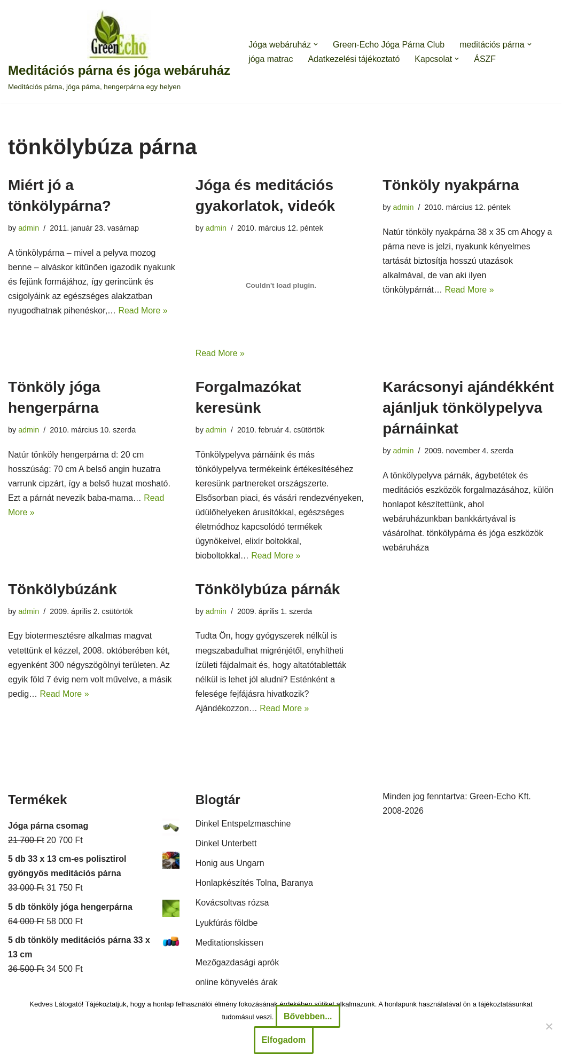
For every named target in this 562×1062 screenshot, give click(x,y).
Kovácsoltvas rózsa (232, 904)
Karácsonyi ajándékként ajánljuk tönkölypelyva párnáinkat (468, 408)
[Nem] (548, 1026)
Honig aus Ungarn (230, 864)
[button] (316, 44)
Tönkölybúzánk (62, 590)
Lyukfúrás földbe (227, 924)
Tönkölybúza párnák (268, 590)
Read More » (143, 311)
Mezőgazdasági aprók (237, 964)
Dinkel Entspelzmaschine (243, 824)
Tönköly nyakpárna (451, 185)
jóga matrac (270, 59)
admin (28, 228)
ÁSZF (486, 59)
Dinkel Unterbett (226, 844)
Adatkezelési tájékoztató (354, 59)
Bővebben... (308, 1016)
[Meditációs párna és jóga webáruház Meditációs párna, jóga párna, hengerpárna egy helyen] (119, 51)
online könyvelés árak (237, 983)
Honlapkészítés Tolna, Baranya (254, 884)
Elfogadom (284, 1039)
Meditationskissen (229, 943)
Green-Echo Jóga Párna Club (389, 44)
